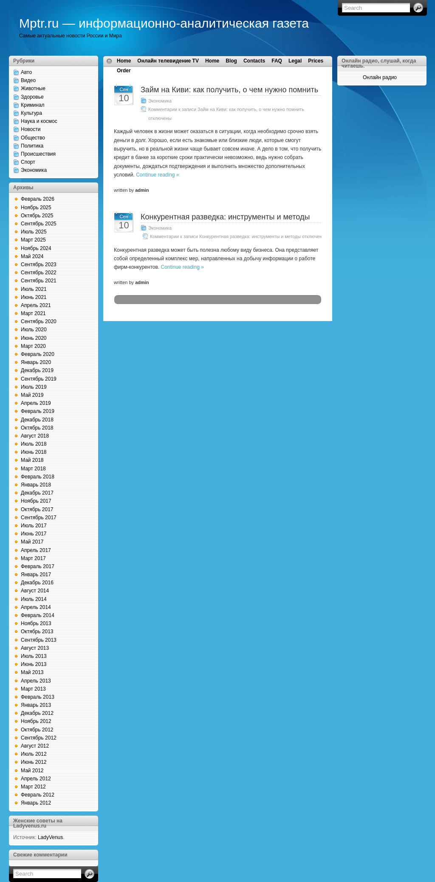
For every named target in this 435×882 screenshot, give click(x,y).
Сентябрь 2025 (38, 224)
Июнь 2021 (34, 297)
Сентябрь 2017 (38, 518)
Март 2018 (33, 469)
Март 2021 (33, 313)
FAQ (276, 61)
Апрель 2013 (36, 681)
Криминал (33, 105)
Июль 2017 (34, 526)
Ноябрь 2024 (36, 248)
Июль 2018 (34, 444)
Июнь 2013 (34, 664)
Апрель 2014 (36, 607)
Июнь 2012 (34, 762)
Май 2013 (32, 672)
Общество (33, 138)
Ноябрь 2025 (36, 208)
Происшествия (38, 154)
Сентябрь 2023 (38, 264)
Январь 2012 (36, 803)
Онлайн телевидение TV (168, 61)
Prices (315, 61)
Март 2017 (33, 558)
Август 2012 (35, 746)
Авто (26, 72)
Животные (33, 88)
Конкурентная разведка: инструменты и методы (225, 217)
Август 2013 (35, 648)
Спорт (28, 162)
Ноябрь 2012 (36, 721)
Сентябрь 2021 (38, 281)
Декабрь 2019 (37, 370)
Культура (31, 113)
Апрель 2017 (36, 550)
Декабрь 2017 (37, 493)
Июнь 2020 (34, 338)
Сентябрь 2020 (38, 321)
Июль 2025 (34, 232)
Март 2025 (33, 240)
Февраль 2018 (37, 477)
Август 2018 (35, 436)
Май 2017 (32, 542)
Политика (32, 146)
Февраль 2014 (37, 615)
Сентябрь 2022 (38, 273)
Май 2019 (32, 395)
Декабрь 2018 (37, 420)
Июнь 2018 (34, 452)
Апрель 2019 (36, 403)
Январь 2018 (36, 485)
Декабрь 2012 (37, 713)
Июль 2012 (34, 754)
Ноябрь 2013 (36, 623)
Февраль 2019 (37, 411)
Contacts (254, 61)
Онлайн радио (380, 77)
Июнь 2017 (34, 534)
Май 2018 (32, 460)
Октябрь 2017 (37, 509)
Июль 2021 (34, 289)
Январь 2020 (36, 362)
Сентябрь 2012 (38, 738)
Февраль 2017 (37, 566)
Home (124, 61)
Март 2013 (33, 689)
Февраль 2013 (37, 697)
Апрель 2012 (36, 779)
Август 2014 (35, 591)
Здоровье (32, 97)
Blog (231, 61)
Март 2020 (33, 346)
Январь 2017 (36, 575)
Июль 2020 (34, 330)
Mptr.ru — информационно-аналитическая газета (164, 23)
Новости (30, 129)
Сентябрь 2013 (38, 640)
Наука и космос (39, 121)
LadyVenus (50, 837)
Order (124, 71)
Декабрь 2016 (37, 583)
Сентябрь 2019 (38, 379)
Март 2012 (33, 787)
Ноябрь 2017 (36, 501)
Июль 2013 (34, 656)
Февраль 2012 (37, 795)
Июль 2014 (34, 599)
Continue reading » (157, 175)
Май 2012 (32, 771)
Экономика (34, 170)
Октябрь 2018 (37, 428)
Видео (28, 80)
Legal (295, 61)
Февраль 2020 (37, 354)
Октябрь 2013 (37, 631)
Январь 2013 (36, 705)
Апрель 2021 (36, 305)
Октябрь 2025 (37, 216)
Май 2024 (32, 256)
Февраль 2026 (37, 199)
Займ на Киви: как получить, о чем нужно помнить (229, 89)
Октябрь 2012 (37, 730)
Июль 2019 (34, 387)
